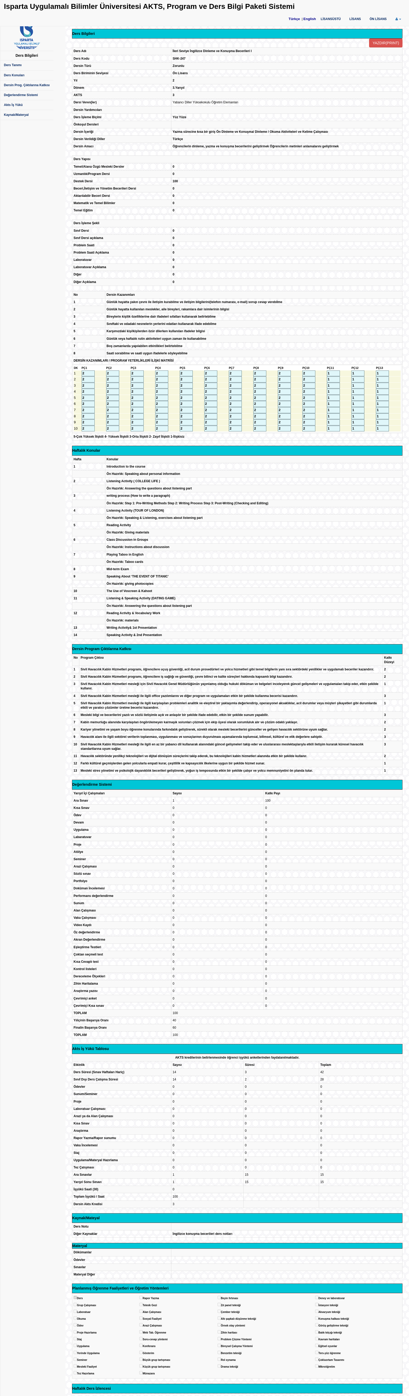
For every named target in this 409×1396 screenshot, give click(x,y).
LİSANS (355, 19)
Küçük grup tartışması (156, 1366)
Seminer (82, 1360)
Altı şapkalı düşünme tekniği (238, 1318)
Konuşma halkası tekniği (333, 1318)
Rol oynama (228, 1360)
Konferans (149, 1346)
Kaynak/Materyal (16, 115)
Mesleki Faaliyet (87, 1366)
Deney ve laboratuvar (331, 1298)
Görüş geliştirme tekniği (333, 1325)
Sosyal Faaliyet (152, 1318)
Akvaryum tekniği (329, 1312)
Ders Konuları (14, 75)
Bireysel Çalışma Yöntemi (237, 1346)
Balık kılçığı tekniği (330, 1332)
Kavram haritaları (329, 1339)
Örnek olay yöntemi (233, 1325)
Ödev (80, 1325)
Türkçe (294, 19)
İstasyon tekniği (328, 1305)
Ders (80, 1298)
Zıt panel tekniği (231, 1305)
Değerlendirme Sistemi (21, 95)
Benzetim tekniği (231, 1353)
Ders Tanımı (13, 65)
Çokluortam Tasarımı (331, 1360)
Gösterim (148, 1353)
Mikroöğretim (326, 1366)
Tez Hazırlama (85, 1373)
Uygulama (83, 1346)
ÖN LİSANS (378, 19)
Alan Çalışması (152, 1312)
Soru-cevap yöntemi (155, 1339)
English (309, 19)
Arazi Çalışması (152, 1325)
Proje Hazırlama (87, 1332)
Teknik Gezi (150, 1305)
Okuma (81, 1318)
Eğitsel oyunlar (327, 1346)
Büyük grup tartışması (156, 1360)
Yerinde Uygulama (88, 1353)
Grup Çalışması (86, 1305)
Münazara (149, 1373)
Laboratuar (84, 1312)
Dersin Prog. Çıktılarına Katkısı (27, 85)
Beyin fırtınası (229, 1298)
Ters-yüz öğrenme (329, 1353)
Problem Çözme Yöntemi (236, 1339)
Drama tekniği (229, 1366)
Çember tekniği (230, 1312)
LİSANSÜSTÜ (331, 19)
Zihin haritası (229, 1332)
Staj (79, 1339)
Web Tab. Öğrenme (154, 1332)
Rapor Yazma (151, 1298)
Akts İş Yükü (13, 105)
